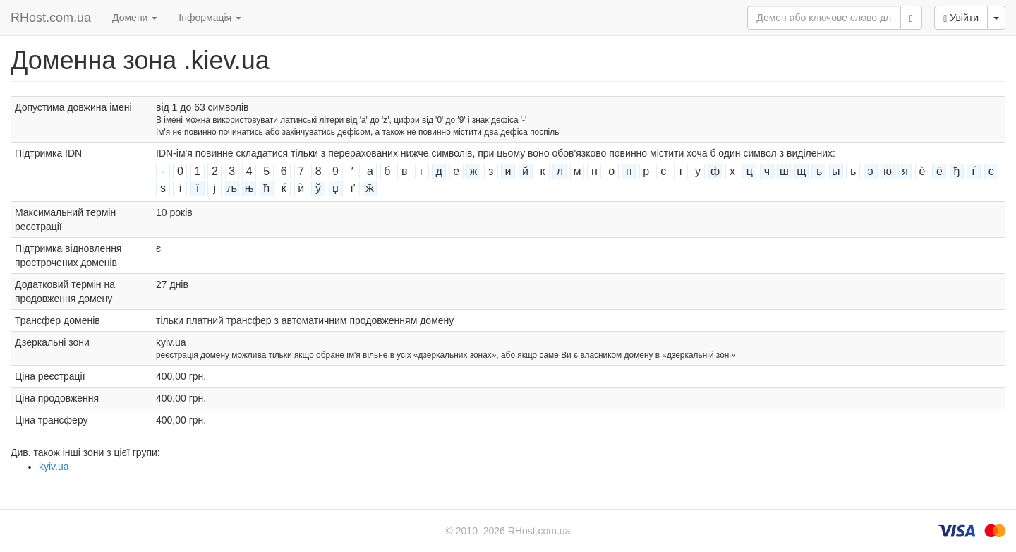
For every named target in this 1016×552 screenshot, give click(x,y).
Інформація (210, 17)
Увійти (961, 18)
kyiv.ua (54, 466)
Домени (134, 17)
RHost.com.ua (51, 18)
